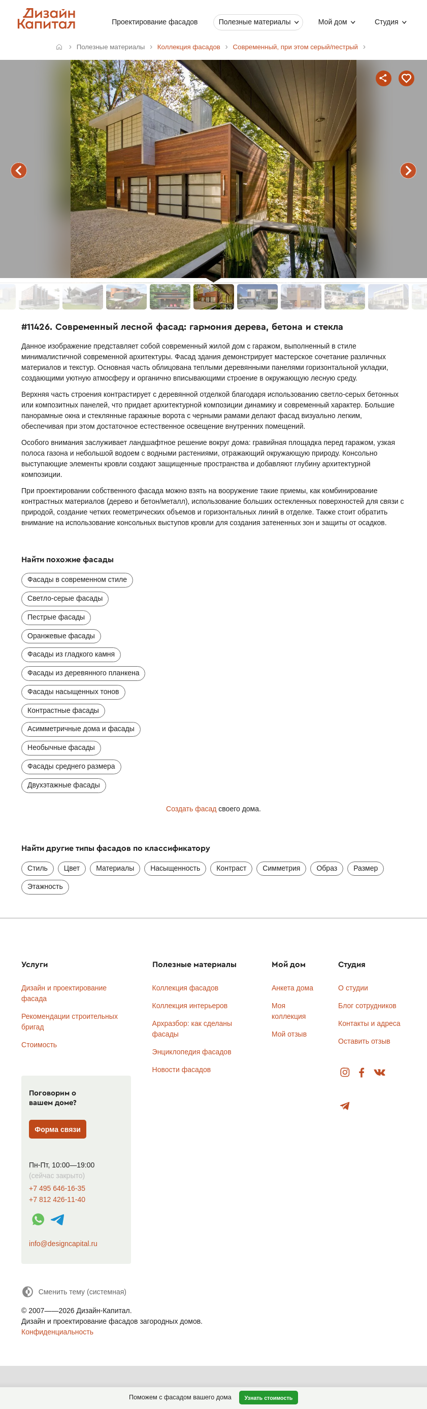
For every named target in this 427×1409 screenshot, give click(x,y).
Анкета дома (292, 988)
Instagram (345, 1073)
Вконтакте (380, 1073)
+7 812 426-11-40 (57, 1200)
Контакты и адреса (369, 1023)
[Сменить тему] (73, 1291)
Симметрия (281, 868)
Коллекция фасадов (185, 988)
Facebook (361, 1073)
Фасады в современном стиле (77, 579)
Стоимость (39, 1045)
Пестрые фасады (56, 617)
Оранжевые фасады (61, 636)
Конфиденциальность (57, 1332)
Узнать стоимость (268, 1398)
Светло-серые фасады (65, 598)
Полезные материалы (254, 22)
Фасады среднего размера (71, 766)
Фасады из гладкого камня (71, 654)
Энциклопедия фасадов (192, 1052)
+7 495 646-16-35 (57, 1188)
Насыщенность (175, 868)
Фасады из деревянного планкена (83, 673)
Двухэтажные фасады (63, 785)
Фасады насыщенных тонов (73, 692)
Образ (326, 868)
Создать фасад (191, 809)
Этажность (45, 886)
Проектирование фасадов (155, 22)
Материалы (115, 868)
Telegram (345, 1106)
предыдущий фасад (19, 170)
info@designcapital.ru (63, 1244)
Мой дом (332, 22)
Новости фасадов (181, 1070)
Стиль (37, 868)
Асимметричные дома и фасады (81, 729)
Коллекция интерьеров (190, 1006)
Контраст (231, 868)
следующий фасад (408, 170)
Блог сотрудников (367, 1006)
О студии (353, 988)
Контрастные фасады (63, 710)
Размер (365, 868)
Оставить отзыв (364, 1041)
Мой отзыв (289, 1034)
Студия (387, 22)
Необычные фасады (61, 747)
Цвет (72, 868)
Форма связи (58, 1129)
